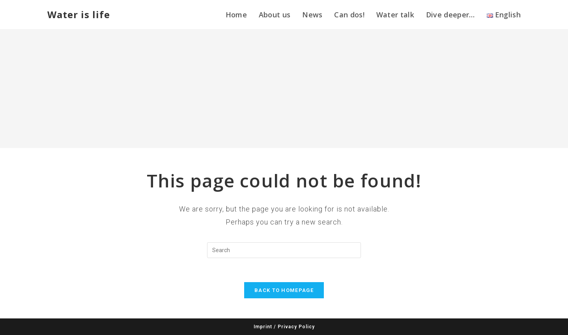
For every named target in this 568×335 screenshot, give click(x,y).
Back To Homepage (284, 290)
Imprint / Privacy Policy (284, 326)
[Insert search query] (284, 250)
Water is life (78, 14)
